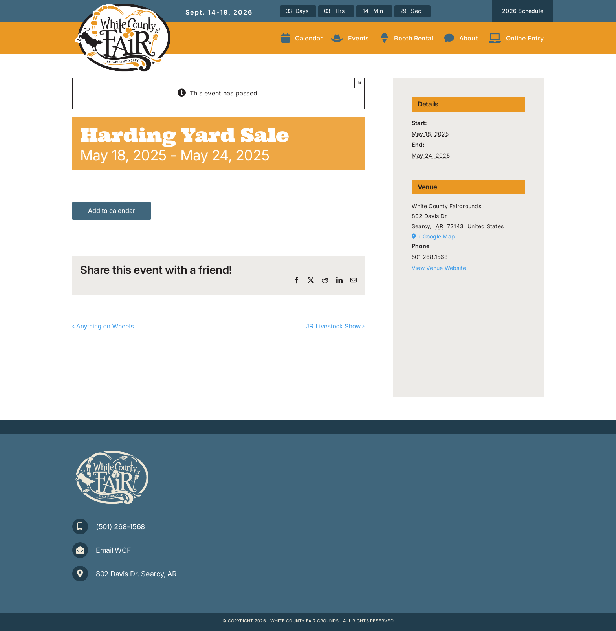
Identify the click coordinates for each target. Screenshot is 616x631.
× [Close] (359, 82)
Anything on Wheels (105, 326)
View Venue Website (439, 267)
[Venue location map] (468, 316)
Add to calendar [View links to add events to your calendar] (111, 211)
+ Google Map (436, 236)
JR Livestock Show (333, 326)
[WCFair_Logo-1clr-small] (111, 451)
